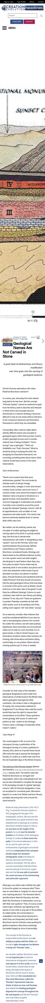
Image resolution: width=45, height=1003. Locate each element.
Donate (29, 22)
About (32, 2)
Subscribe (16, 22)
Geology (7, 345)
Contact (41, 2)
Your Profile (21, 2)
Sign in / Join (8, 2)
